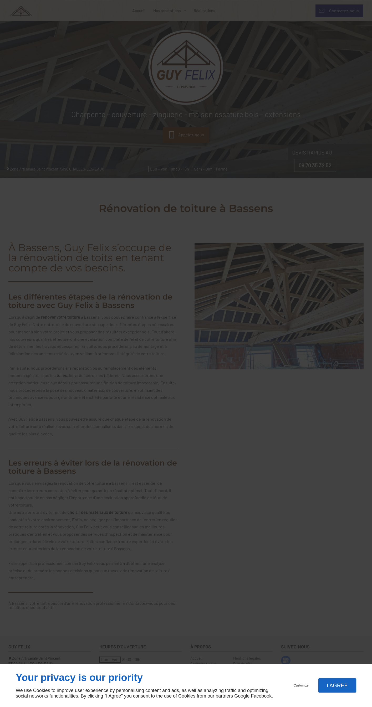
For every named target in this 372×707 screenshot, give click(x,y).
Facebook (261, 696)
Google (241, 696)
